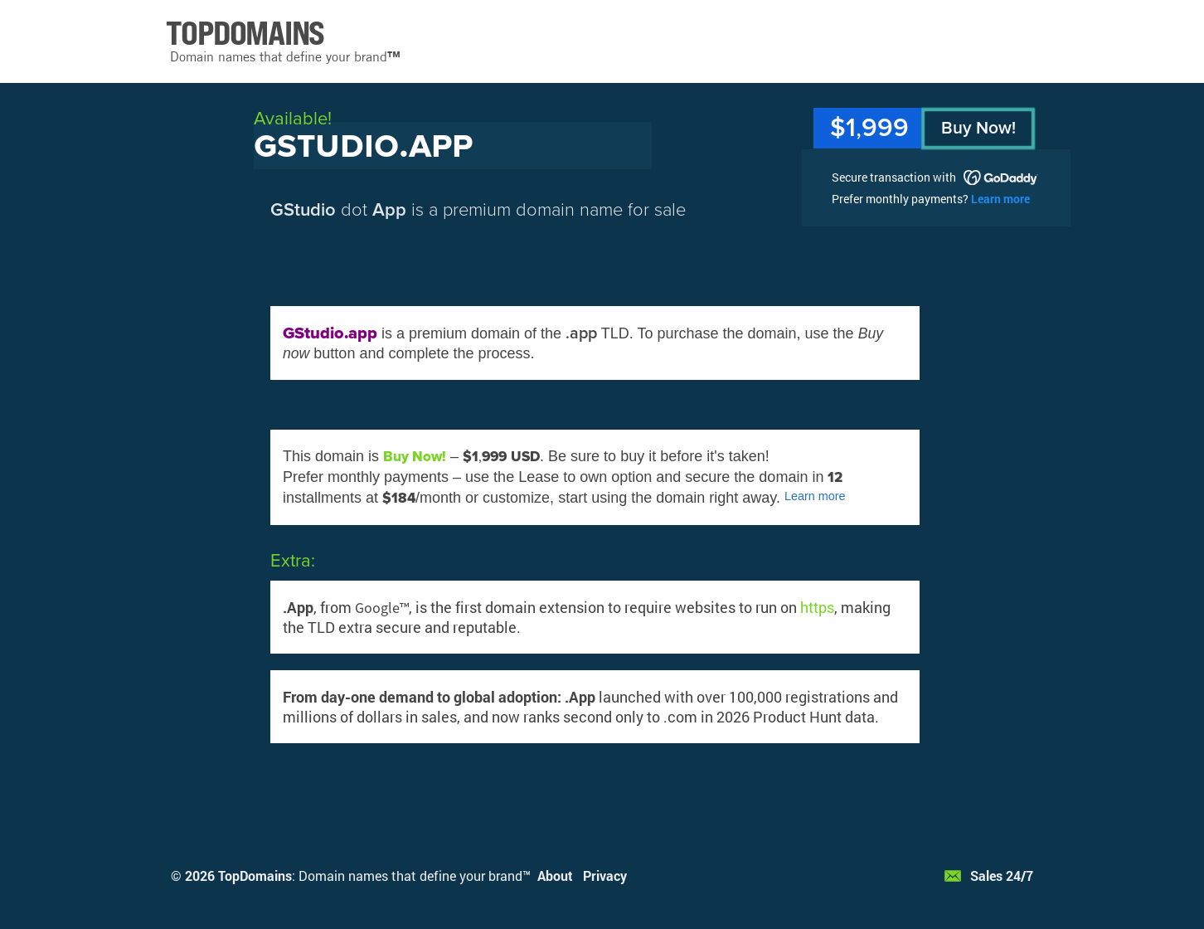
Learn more (1000, 199)
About (555, 875)
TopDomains (255, 875)
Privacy (605, 875)
